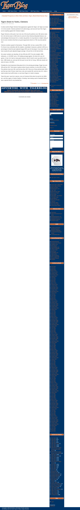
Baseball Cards (54, 472)
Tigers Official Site (55, 18)
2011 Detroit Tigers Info (56, 19)
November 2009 (54, 321)
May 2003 (53, 429)
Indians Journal (54, 62)
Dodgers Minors (54, 96)
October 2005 (54, 389)
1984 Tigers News (55, 443)
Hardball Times (54, 244)
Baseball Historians (47, 11)
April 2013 (53, 269)
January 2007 (54, 368)
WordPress (52, 506)
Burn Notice (53, 479)
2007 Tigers (53, 457)
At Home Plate (54, 249)
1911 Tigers (53, 438)
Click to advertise (73, 16)
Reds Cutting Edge (55, 41)
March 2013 (53, 270)
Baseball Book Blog (55, 37)
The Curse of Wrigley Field (57, 52)
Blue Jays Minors (55, 100)
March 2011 (53, 299)
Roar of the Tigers (55, 203)
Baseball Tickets (53, 125)
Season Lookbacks (55, 486)
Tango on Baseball (55, 248)
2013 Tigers (53, 468)
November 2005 (54, 388)
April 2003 (53, 431)
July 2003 (53, 426)
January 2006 (54, 385)
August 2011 (54, 292)
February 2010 (54, 317)
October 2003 (54, 422)
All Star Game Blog (55, 40)
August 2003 (54, 425)
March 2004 (53, 415)
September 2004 (54, 407)
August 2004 (54, 408)
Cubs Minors (54, 101)
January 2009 (54, 335)
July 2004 (53, 410)
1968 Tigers (53, 440)
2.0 (52, 127)
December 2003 (54, 420)
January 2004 (54, 418)
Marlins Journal (54, 68)
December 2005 (54, 386)
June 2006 (53, 378)
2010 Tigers (53, 464)
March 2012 (53, 283)
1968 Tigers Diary (23, 11)
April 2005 (53, 397)
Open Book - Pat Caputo (56, 195)
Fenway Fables (54, 57)
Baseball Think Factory (56, 242)
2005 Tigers (53, 446)
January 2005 (54, 402)
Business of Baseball (55, 230)
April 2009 (53, 331)
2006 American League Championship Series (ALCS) (56, 449)
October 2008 (54, 339)
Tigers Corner (54, 490)
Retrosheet (53, 212)
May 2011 (53, 297)
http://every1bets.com (73, 17)
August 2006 (54, 375)
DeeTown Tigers (54, 202)
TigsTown (53, 201)
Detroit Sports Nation (55, 205)
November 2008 (54, 338)
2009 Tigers (53, 460)
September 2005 (54, 391)
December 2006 (54, 370)
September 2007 (54, 357)
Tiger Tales (53, 190)
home (4, 11)
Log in (52, 501)
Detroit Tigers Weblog (56, 186)
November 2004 (54, 404)
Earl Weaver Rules (55, 54)
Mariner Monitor (54, 73)
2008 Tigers (53, 458)
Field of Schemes (55, 255)
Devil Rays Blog (54, 69)
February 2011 (54, 301)
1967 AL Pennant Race (56, 39)
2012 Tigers (53, 467)
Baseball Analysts (55, 258)
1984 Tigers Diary (34, 11)
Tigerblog (53, 33)
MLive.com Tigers (55, 192)
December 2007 (54, 353)
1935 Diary (53, 439)
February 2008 (54, 350)
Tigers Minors (54, 95)
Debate (52, 480)
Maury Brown (54, 245)
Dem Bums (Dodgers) (56, 48)
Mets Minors (53, 99)
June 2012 (53, 279)
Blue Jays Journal (55, 70)
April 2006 (53, 381)
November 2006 (54, 371)
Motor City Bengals (55, 199)
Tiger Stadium (54, 487)
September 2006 (54, 374)
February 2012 (54, 284)
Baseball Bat (54, 471)
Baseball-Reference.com (56, 217)
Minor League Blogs (55, 93)
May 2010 (53, 313)
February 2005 (54, 400)
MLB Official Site (54, 22)
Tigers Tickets (54, 493)
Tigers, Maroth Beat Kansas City (38, 16)
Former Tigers (54, 482)
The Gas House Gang (56, 44)
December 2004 (54, 403)
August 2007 (54, 359)
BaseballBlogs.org (55, 247)
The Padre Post (54, 75)
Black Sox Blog (54, 43)
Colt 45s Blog (54, 66)
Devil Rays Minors (55, 104)
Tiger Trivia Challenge (56, 489)
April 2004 (53, 414)
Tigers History (54, 492)
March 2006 (53, 382)
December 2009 (54, 320)
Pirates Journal (54, 59)
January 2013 (54, 273)
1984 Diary (53, 442)
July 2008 (53, 344)
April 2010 (53, 314)
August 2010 (54, 309)
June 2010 (53, 312)
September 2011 (54, 291)
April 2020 (53, 266)
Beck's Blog (53, 194)
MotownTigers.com (55, 188)
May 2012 (53, 280)
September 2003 (54, 424)
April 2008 (53, 348)
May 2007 (53, 363)
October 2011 (54, 290)
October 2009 (54, 323)
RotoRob (53, 259)
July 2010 (53, 310)
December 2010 (54, 303)
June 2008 (53, 345)
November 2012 (54, 274)
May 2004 (53, 413)
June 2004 (53, 411)
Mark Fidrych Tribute (55, 485)
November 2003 (54, 421)
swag (55, 11)
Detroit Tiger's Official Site (57, 184)
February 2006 (54, 384)
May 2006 (53, 379)
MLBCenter (53, 251)
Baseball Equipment (55, 474)
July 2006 (53, 377)
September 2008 (54, 341)
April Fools (53, 469)
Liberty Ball (53, 50)
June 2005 (53, 395)
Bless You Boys (54, 187)
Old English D (54, 198)
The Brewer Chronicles (56, 76)
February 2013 (54, 272)
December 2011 (54, 287)
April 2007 (53, 364)
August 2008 (54, 342)
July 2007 (53, 360)
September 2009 (54, 324)
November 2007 (54, 355)
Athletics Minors (54, 106)
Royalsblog (53, 81)
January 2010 (54, 319)
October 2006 (54, 373)
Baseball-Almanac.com (56, 216)
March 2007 (53, 366)
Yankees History (54, 61)
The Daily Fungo (54, 197)
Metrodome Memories (56, 55)
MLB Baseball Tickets (56, 23)
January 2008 (54, 352)
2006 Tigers (53, 454)
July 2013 (53, 267)
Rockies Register (55, 77)
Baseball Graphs (54, 220)
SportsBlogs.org (54, 252)
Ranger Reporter (54, 80)
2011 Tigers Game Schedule (57, 21)
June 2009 (53, 328)
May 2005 (53, 396)
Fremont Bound (54, 65)
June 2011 (53, 295)
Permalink (34, 83)
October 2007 (54, 356)
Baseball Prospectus (55, 219)
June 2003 (53, 428)
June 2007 (53, 361)
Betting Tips (53, 25)
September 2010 (54, 308)
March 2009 (53, 332)
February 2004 (54, 417)
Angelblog (53, 51)
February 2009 (54, 334)
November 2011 (54, 288)
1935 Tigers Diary (12, 11)
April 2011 (53, 298)
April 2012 (53, 281)
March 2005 (53, 399)
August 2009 (54, 326)
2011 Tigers (53, 465)
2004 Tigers (53, 445)
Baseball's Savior (55, 47)
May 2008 (53, 346)
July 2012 (53, 277)
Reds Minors (54, 103)
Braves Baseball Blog (56, 58)
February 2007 (54, 367)
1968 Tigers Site (54, 36)
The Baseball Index (55, 234)
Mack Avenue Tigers (55, 191)
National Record (54, 72)
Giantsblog (53, 63)
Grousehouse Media (54, 120)
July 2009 (53, 327)
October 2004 (54, 406)
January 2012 (54, 285)
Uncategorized (45, 83)
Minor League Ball (55, 256)
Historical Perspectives (56, 483)
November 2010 (54, 305)
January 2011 (54, 302)
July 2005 (53, 393)
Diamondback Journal (56, 79)
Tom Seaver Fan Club (56, 46)
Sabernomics (54, 254)
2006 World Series (55, 456)
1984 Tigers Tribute (55, 177)
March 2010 (53, 316)
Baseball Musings (55, 241)
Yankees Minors (54, 97)
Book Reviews (54, 478)
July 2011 (53, 294)
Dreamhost (52, 123)
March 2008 (53, 349)
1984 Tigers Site (54, 34)
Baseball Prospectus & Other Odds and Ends (15, 16)
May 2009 (53, 330)
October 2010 (54, 306)
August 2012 (54, 276)
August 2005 (54, 392)
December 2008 (54, 337)
